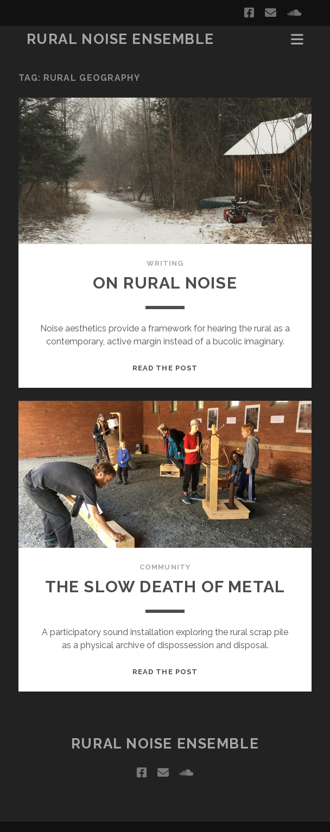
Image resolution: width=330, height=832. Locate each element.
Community (164, 567)
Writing (165, 263)
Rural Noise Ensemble (120, 39)
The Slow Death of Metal (165, 586)
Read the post (165, 368)
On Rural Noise (165, 282)
